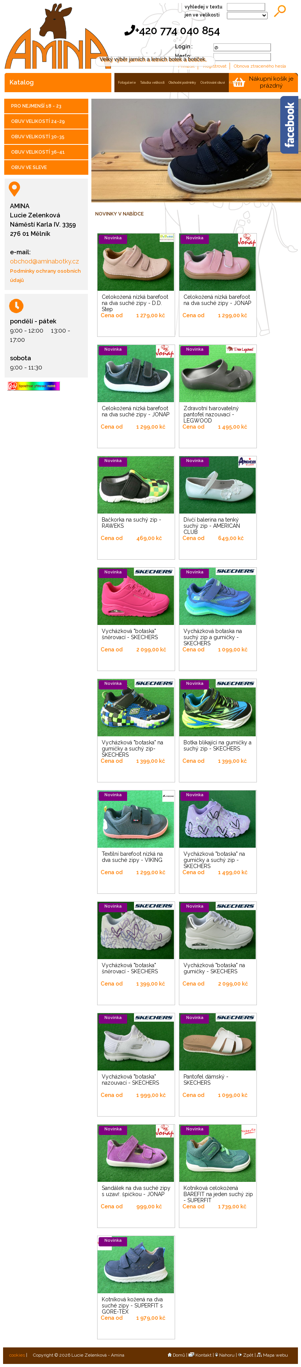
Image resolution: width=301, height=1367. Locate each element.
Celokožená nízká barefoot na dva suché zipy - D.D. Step (135, 303)
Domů (176, 1355)
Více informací (214, 50)
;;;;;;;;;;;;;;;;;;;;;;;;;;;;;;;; (247, 15)
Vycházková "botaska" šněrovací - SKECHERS (130, 634)
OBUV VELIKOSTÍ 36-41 (38, 152)
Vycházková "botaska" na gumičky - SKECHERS (214, 968)
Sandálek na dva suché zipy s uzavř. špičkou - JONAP (136, 1191)
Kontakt (200, 1355)
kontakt (234, 83)
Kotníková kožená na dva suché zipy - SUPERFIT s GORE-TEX (132, 1305)
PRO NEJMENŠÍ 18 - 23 (36, 106)
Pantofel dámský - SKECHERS (206, 1080)
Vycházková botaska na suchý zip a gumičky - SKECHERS (213, 637)
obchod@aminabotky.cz (44, 261)
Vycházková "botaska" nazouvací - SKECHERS (130, 1080)
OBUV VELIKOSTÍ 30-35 (37, 136)
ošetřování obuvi (212, 83)
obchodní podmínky (182, 83)
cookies (16, 1355)
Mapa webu (272, 1355)
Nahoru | (226, 1355)
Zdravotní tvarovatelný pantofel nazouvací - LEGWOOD (211, 414)
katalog (22, 82)
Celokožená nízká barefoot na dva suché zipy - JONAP (217, 300)
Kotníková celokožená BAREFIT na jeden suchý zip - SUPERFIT (218, 1194)
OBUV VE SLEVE (29, 167)
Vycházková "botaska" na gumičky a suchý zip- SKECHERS (132, 748)
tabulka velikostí (152, 83)
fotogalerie (127, 83)
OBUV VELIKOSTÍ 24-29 (38, 121)
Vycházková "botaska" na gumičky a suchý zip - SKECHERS (214, 860)
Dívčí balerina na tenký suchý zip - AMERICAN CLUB (212, 526)
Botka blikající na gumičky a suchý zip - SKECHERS (217, 745)
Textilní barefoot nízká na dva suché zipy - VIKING (132, 857)
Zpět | (247, 1355)
